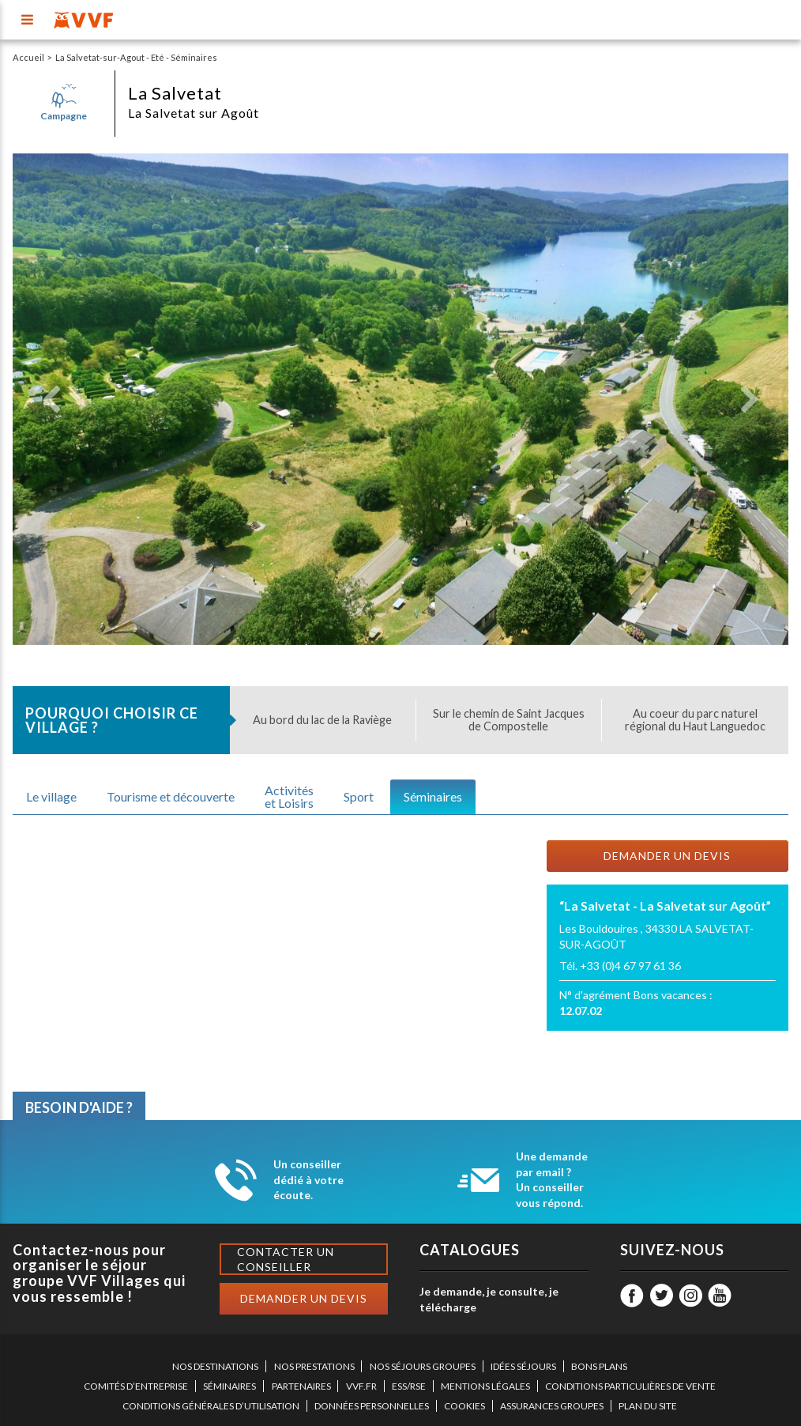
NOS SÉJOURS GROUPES (423, 1366)
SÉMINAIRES (229, 1386)
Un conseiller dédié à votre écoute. (308, 1179)
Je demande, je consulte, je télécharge (488, 1299)
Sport (359, 796)
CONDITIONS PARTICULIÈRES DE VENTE (630, 1386)
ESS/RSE (409, 1386)
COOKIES (464, 1406)
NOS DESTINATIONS (215, 1366)
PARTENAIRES (301, 1386)
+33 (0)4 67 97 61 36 (630, 965)
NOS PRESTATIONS (314, 1366)
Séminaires (433, 796)
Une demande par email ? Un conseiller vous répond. (552, 1179)
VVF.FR (361, 1386)
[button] (51, 399)
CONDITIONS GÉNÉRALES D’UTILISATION (210, 1406)
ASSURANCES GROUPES (552, 1406)
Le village (51, 796)
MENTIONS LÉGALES (485, 1386)
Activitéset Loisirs (289, 796)
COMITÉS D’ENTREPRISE (136, 1386)
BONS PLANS (599, 1366)
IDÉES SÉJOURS (523, 1366)
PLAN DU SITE (648, 1406)
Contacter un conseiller (285, 1259)
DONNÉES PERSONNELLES (371, 1406)
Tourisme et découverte (171, 796)
